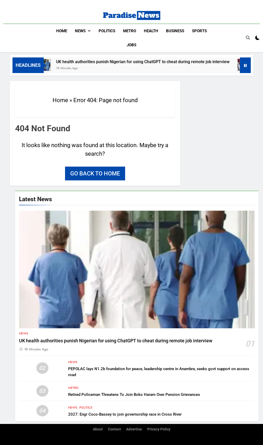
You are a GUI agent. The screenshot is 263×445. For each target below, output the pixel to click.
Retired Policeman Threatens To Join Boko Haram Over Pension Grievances (134, 394)
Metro (129, 31)
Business (175, 31)
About (98, 429)
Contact (114, 429)
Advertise (134, 429)
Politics (107, 31)
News (80, 31)
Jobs (131, 45)
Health (151, 31)
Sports (199, 31)
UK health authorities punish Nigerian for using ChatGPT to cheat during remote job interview (146, 61)
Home (61, 31)
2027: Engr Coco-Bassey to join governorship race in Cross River (125, 414)
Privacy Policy (158, 429)
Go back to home (95, 173)
